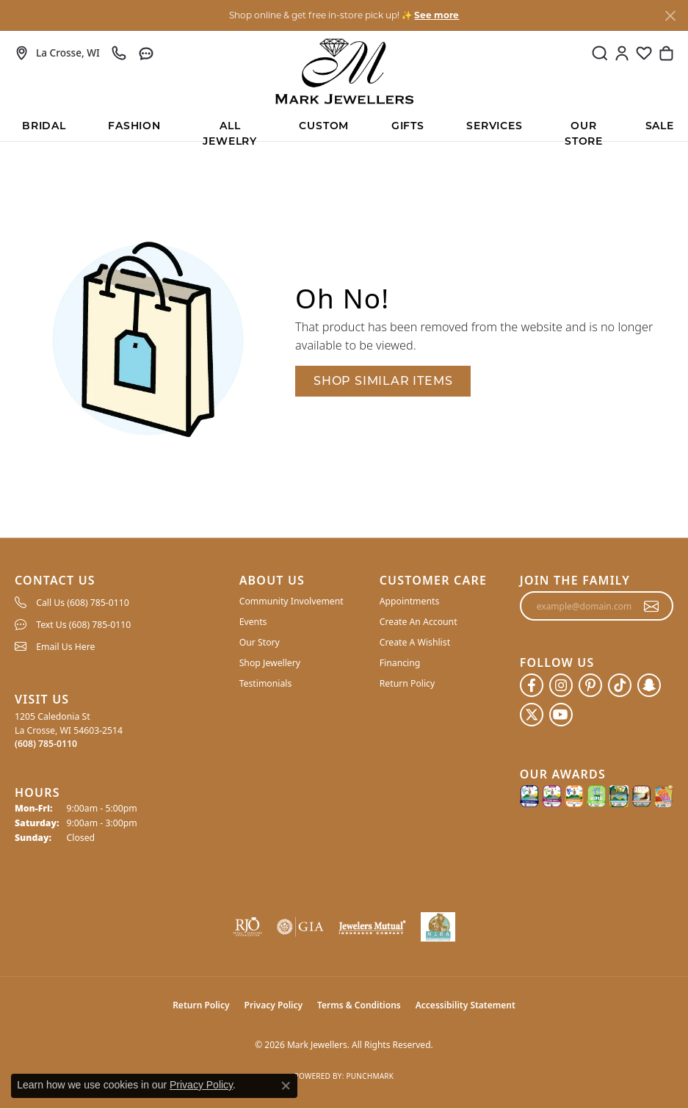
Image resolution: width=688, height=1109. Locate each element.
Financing (400, 663)
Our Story (259, 642)
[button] (600, 53)
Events (253, 621)
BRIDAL (44, 126)
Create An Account (418, 621)
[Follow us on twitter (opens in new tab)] (531, 714)
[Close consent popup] (285, 1085)
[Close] (670, 16)
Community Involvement (291, 601)
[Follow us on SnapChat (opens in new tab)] (649, 685)
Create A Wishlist (415, 642)
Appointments (410, 601)
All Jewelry (230, 131)
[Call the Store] (46, 743)
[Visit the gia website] (300, 927)
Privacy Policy (274, 1005)
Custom (324, 126)
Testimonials (265, 683)
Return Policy (407, 683)
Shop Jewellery (269, 663)
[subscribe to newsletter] (651, 606)
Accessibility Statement (465, 1005)
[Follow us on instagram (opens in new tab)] (561, 685)
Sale (659, 126)
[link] (57, 53)
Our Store (584, 131)
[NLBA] (438, 927)
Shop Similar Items (383, 381)
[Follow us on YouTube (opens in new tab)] (561, 714)
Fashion (134, 126)
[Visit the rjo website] (247, 927)
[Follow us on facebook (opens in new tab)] (531, 685)
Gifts (407, 126)
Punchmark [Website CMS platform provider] (370, 1076)
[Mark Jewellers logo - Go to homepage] (344, 71)
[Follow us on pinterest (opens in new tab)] (590, 685)
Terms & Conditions (359, 1005)
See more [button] (436, 15)
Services (494, 126)
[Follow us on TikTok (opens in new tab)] (619, 685)
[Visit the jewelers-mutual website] (372, 927)
